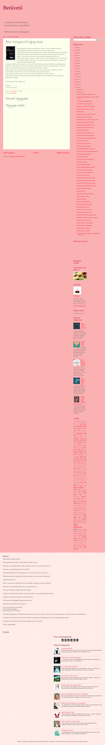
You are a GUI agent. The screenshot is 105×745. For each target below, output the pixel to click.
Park (80, 515)
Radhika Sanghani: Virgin (67, 712)
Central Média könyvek (81, 440)
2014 (76, 79)
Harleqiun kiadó (81, 466)
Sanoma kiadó (82, 529)
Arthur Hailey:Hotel (81, 199)
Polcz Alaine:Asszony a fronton (84, 204)
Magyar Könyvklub (78, 500)
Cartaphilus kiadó (78, 437)
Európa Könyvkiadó (78, 454)
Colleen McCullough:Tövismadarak (85, 122)
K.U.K (74, 480)
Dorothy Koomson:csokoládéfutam (85, 159)
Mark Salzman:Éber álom (82, 207)
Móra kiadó (81, 507)
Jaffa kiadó (82, 475)
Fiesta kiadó (75, 456)
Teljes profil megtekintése (79, 306)
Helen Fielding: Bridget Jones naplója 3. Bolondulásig (74, 694)
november (79, 92)
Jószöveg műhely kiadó (80, 479)
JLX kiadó (84, 477)
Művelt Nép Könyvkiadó (79, 508)
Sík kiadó (80, 533)
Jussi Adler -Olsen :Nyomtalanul (84, 103)
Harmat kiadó (76, 468)
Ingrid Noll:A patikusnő (82, 156)
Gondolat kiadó (81, 463)
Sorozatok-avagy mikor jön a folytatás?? (71, 685)
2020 (76, 63)
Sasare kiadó (78, 531)
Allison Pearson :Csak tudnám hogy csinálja (87, 119)
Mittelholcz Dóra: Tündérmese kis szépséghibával (73, 703)
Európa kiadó (77, 453)
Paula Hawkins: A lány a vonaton (69, 676)
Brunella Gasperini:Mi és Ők (83, 201)
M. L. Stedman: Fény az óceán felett (83, 381)
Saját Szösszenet (77, 526)
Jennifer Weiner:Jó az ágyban (83, 146)
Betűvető (12, 8)
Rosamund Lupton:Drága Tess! (84, 101)
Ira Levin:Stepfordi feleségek (83, 154)
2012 (76, 84)
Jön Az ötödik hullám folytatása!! (69, 666)
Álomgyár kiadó (80, 428)
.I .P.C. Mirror (76, 421)
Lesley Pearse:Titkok (81, 162)
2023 (76, 55)
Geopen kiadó (80, 461)
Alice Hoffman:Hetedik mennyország (85, 148)
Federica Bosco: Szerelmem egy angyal (71, 657)
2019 (76, 66)
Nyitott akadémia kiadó (78, 512)
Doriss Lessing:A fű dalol (82, 196)
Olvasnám (75, 514)
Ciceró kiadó (78, 442)
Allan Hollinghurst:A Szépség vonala (85, 94)
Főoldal (35, 153)
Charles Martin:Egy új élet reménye (85, 109)
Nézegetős (75, 510)
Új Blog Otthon (80, 111)
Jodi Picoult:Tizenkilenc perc (83, 220)
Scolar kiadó (13, 93)
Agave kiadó (83, 424)
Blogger (85, 741)
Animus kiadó (76, 430)
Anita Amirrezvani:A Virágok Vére (85, 172)
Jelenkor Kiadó (76, 477)
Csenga (77, 296)
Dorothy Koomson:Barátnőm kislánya (85, 178)
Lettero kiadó (76, 493)
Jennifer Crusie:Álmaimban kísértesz (85, 106)
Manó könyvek (76, 501)
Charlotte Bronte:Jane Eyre (83, 228)
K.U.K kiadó (81, 480)
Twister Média (79, 542)
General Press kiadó (79, 460)
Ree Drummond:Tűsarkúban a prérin (85, 125)
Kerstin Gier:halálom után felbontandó (85, 138)
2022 (76, 58)
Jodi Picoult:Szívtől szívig (82, 175)
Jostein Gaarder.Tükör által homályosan (86, 215)
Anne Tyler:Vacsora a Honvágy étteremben (87, 151)
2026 (76, 47)
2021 (76, 60)
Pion (79, 519)
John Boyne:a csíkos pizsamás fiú (84, 127)
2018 (76, 68)
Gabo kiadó (79, 458)
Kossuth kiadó (77, 485)
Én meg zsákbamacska (66, 648)
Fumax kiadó (83, 456)
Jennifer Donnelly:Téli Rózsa (83, 164)
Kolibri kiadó (80, 484)
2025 (76, 50)
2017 (76, 71)
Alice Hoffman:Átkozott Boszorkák (85, 135)
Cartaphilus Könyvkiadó (79, 439)
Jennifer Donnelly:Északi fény (83, 188)
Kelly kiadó (83, 482)
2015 (76, 76)
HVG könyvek (81, 470)
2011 (76, 87)
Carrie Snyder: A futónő (67, 730)
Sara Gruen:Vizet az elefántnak (84, 209)
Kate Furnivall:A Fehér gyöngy (84, 117)
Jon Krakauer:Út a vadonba (83, 230)
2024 (76, 52)
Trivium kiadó (83, 540)
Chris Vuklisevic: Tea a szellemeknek (83, 326)
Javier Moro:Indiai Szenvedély (84, 212)
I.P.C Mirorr (76, 472)
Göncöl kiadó (76, 465)
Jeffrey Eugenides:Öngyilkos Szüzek (85, 167)
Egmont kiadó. (81, 449)
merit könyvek (78, 505)
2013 (76, 82)
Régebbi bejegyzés (63, 153)
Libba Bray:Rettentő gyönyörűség (84, 193)
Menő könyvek (83, 503)
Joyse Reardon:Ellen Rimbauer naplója (86, 185)
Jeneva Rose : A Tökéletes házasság (83, 362)
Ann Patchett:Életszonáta (82, 130)
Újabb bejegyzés (9, 153)
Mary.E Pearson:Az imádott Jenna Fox (85, 114)
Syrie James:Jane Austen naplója (84, 170)
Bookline (80, 435)
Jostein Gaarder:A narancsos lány (84, 223)
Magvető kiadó (80, 498)
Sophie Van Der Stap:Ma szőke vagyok (86, 183)
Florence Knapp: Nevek (83, 343)
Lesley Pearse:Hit (80, 191)
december (79, 89)
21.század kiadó (81, 423)
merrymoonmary (72, 741)
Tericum (75, 536)
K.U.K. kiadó (76, 482)
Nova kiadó (82, 510)
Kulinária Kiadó (81, 491)
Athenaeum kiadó (80, 433)
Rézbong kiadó (81, 522)
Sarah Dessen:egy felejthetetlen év (84, 133)
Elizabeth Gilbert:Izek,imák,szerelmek (85, 180)
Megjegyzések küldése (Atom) (17, 156)
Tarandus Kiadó (81, 535)
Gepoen (74, 463)
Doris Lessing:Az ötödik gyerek (84, 225)
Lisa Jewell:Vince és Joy (82, 140)
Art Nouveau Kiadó (82, 431)
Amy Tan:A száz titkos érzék (83, 143)
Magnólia (84, 496)
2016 (76, 74)
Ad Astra (75, 424)
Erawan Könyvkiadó (78, 451)
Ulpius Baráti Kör (77, 545)
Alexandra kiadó (81, 426)
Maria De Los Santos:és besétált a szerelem (87, 217)
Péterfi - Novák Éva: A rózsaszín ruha (70, 721)
